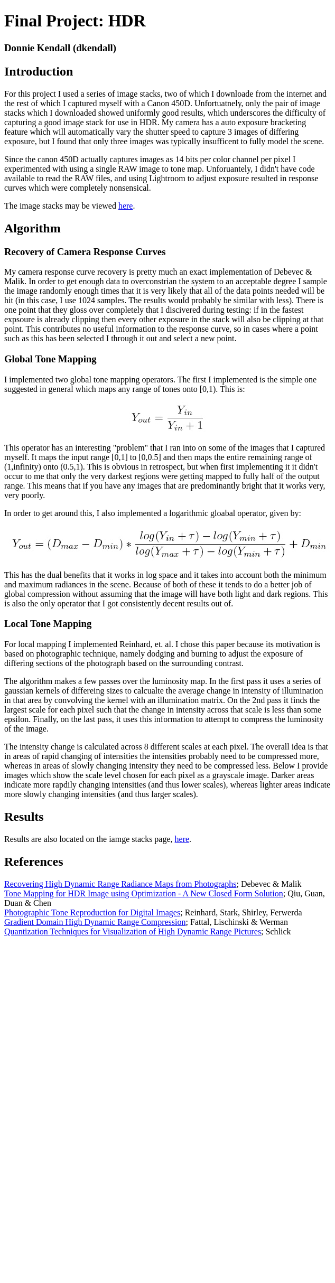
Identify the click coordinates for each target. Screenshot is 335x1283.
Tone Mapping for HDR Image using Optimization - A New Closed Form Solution (143, 893)
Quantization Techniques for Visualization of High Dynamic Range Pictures (132, 931)
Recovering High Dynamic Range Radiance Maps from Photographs (120, 883)
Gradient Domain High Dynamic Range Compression (95, 921)
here (125, 205)
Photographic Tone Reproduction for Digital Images (92, 912)
